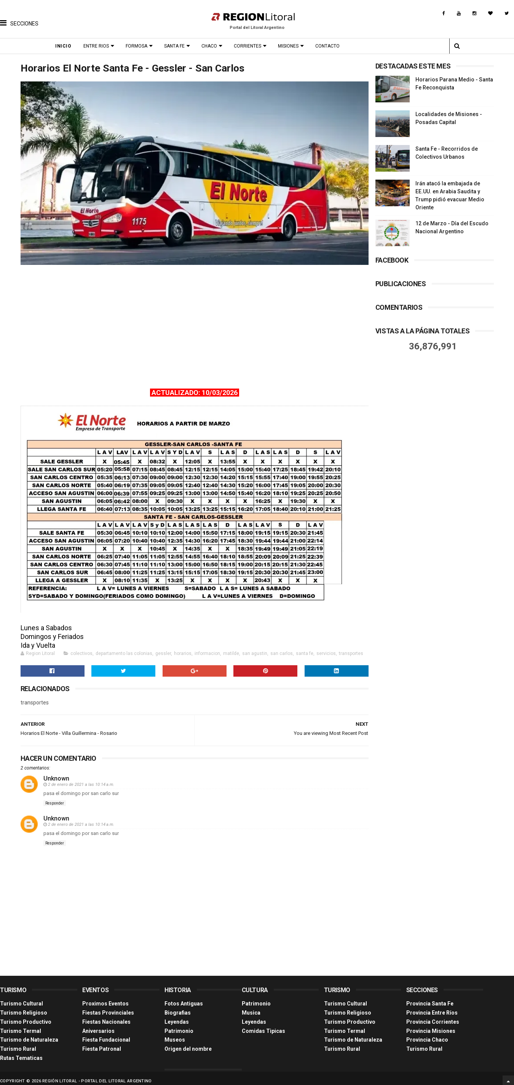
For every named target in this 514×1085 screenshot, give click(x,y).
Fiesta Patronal (101, 1043)
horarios (183, 648)
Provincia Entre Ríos (432, 1007)
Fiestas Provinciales (108, 1007)
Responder (54, 798)
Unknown (56, 773)
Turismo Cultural (21, 998)
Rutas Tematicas (21, 1052)
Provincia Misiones (430, 1025)
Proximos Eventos (105, 998)
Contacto (329, 46)
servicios (326, 648)
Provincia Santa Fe (429, 998)
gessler (163, 648)
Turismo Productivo (25, 1016)
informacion (207, 648)
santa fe (304, 648)
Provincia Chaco (427, 1034)
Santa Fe (176, 46)
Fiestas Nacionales (106, 1016)
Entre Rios (98, 46)
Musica (251, 1007)
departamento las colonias (124, 648)
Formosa (138, 46)
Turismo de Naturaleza (29, 1034)
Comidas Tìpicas (263, 1025)
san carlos (281, 648)
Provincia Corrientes (432, 1016)
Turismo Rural (18, 1043)
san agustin (254, 648)
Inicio (65, 46)
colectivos (81, 648)
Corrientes (249, 46)
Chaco (211, 46)
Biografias (177, 1007)
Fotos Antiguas (183, 998)
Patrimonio (178, 1025)
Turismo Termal (20, 1025)
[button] (19, 17)
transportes (351, 648)
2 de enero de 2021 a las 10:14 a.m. (81, 779)
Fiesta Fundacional (106, 1034)
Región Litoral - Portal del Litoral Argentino (97, 1075)
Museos (174, 1034)
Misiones (290, 46)
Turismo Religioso (23, 1007)
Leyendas (176, 1016)
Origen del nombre (188, 1043)
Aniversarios (98, 1025)
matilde (231, 648)
